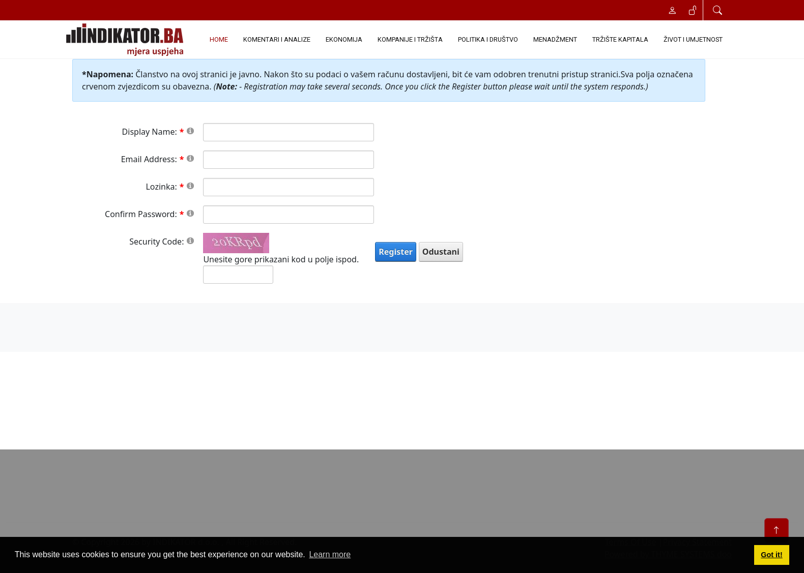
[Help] (190, 130)
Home (219, 39)
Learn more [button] (330, 554)
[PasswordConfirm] (288, 214)
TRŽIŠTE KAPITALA (620, 39)
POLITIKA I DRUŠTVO (488, 39)
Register (396, 251)
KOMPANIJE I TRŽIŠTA (410, 39)
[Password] (288, 187)
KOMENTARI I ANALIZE (276, 39)
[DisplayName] (288, 132)
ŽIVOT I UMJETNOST (693, 39)
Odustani (441, 251)
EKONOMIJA (344, 39)
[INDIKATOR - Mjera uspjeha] (126, 39)
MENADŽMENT (555, 39)
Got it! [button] (771, 555)
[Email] (288, 159)
